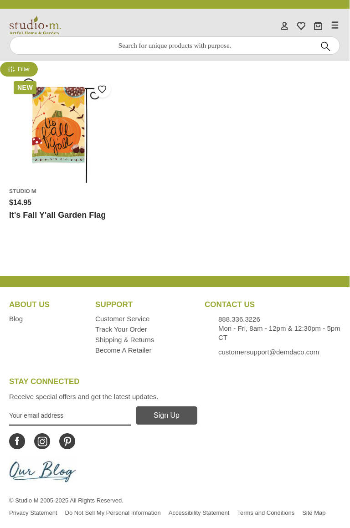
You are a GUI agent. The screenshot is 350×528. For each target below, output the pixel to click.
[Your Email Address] (70, 415)
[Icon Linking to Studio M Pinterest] (67, 441)
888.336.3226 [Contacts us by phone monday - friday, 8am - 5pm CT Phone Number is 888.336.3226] (239, 319)
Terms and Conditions (265, 512)
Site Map (313, 512)
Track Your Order (121, 329)
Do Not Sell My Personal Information (113, 512)
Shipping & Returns (124, 339)
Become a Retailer (123, 350)
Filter (19, 69)
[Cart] (318, 25)
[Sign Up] (166, 415)
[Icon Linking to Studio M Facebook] (17, 441)
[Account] (284, 25)
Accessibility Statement (199, 512)
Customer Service (122, 319)
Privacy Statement (33, 512)
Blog (16, 319)
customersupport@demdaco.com (268, 352)
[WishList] (301, 25)
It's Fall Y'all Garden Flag (57, 215)
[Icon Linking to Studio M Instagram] (42, 441)
